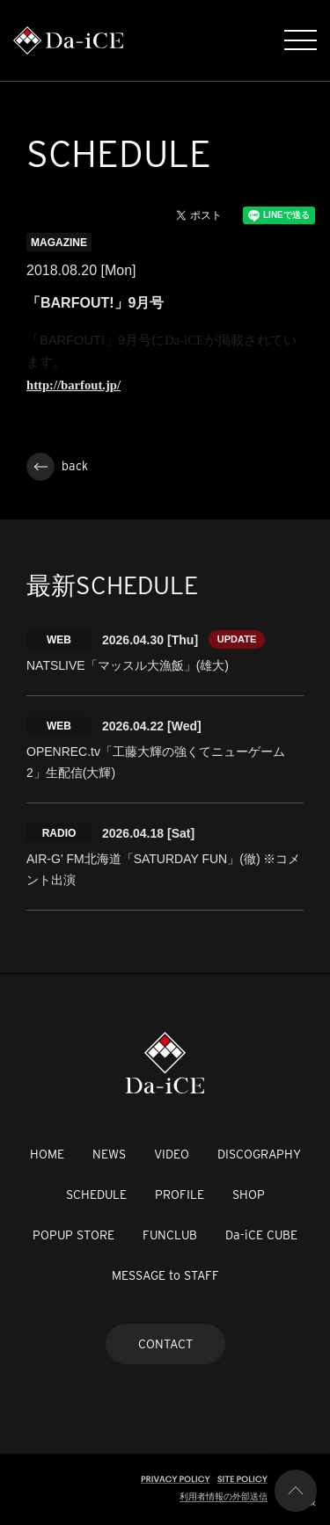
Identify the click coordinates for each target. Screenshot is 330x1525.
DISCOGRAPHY (259, 1154)
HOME (47, 1154)
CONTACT (165, 1344)
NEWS (109, 1154)
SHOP (248, 1194)
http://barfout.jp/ (73, 385)
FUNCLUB (170, 1235)
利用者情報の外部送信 (224, 1496)
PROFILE (179, 1194)
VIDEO (171, 1154)
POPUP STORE (73, 1235)
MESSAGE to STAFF (165, 1275)
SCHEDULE (96, 1194)
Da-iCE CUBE (261, 1235)
